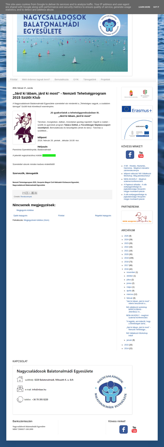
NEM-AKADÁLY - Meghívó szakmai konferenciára (135, 180)
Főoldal (13, 79)
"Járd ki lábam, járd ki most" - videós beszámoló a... (138, 302)
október (130, 276)
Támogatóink (89, 79)
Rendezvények (26, 197)
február (130, 298)
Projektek (105, 79)
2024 (126, 239)
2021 (126, 251)
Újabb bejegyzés (20, 216)
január (129, 340)
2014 (126, 348)
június (129, 283)
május (129, 287)
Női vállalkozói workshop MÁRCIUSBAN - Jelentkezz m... (136, 309)
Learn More (144, 7)
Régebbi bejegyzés (103, 216)
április (129, 291)
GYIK (76, 79)
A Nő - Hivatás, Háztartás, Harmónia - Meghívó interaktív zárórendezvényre (136, 168)
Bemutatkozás (62, 79)
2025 (126, 236)
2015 (126, 345)
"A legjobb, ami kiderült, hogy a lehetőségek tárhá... (138, 322)
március (130, 294)
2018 (126, 262)
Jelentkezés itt (49, 155)
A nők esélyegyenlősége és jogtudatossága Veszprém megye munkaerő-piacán (135, 196)
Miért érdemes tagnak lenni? (36, 79)
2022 (126, 247)
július (129, 280)
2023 (126, 243)
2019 (126, 258)
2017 (126, 265)
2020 (126, 254)
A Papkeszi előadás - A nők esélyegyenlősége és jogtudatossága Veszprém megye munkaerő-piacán (135, 188)
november (131, 272)
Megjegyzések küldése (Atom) (36, 220)
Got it (156, 7)
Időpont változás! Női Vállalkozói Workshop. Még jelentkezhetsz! (137, 175)
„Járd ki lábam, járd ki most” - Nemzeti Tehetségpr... (138, 328)
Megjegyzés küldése (25, 210)
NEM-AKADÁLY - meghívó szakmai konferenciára (137, 316)
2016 (126, 269)
